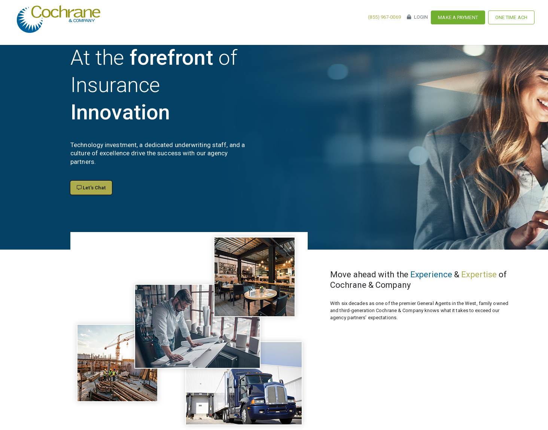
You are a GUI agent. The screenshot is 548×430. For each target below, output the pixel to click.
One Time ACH (511, 17)
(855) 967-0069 (384, 17)
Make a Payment (458, 17)
